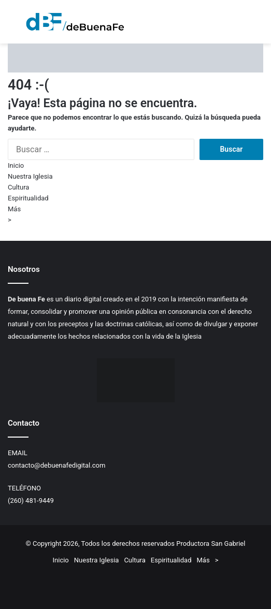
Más (14, 209)
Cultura (18, 187)
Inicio (16, 165)
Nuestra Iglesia (30, 176)
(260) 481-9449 (31, 500)
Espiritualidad (28, 198)
